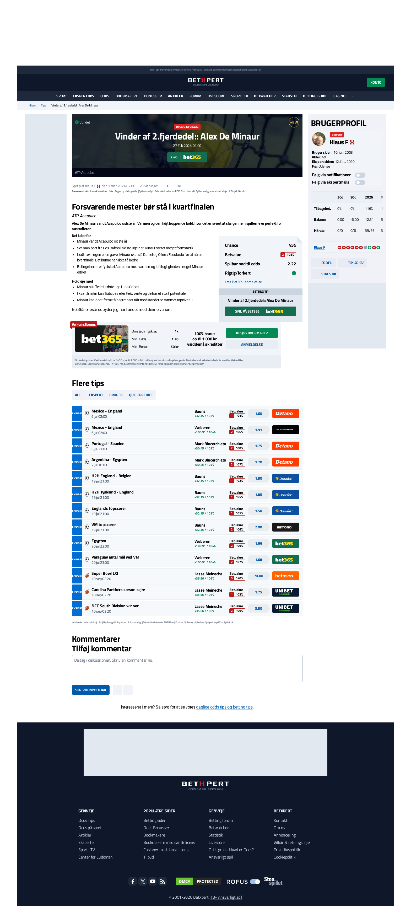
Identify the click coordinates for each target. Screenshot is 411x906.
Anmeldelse (252, 344)
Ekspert (96, 395)
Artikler (175, 96)
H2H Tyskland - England (112, 492)
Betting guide (315, 96)
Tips (43, 105)
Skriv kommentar (90, 690)
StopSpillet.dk (254, 70)
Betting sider (154, 820)
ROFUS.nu (197, 70)
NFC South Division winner (114, 606)
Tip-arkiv (352, 262)
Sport (61, 96)
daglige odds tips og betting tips (224, 707)
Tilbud (148, 857)
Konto (375, 82)
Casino (339, 96)
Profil (323, 262)
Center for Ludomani (95, 857)
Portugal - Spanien (107, 443)
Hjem (32, 105)
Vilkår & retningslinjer (292, 842)
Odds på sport (90, 827)
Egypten (98, 541)
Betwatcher (264, 96)
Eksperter (86, 842)
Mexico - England (106, 411)
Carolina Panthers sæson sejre (118, 589)
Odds (104, 96)
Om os (279, 827)
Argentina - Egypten (109, 459)
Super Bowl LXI (104, 573)
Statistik (289, 96)
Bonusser (153, 96)
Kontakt (280, 820)
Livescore (216, 96)
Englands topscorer (108, 508)
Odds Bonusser (156, 827)
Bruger (116, 395)
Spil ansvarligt (163, 70)
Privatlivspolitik (287, 849)
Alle (79, 395)
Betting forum (221, 820)
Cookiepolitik (284, 857)
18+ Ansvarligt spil (226, 897)
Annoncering (284, 835)
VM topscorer (103, 524)
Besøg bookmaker (252, 333)
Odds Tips (86, 820)
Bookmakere (127, 96)
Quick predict (141, 395)
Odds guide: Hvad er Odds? (231, 849)
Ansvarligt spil (221, 857)
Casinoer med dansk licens (165, 849)
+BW (294, 122)
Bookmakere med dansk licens (169, 842)
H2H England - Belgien (111, 476)
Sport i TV (239, 96)
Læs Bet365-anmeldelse (243, 282)
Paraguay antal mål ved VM (115, 557)
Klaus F (90, 186)
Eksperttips (83, 96)
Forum (195, 96)
